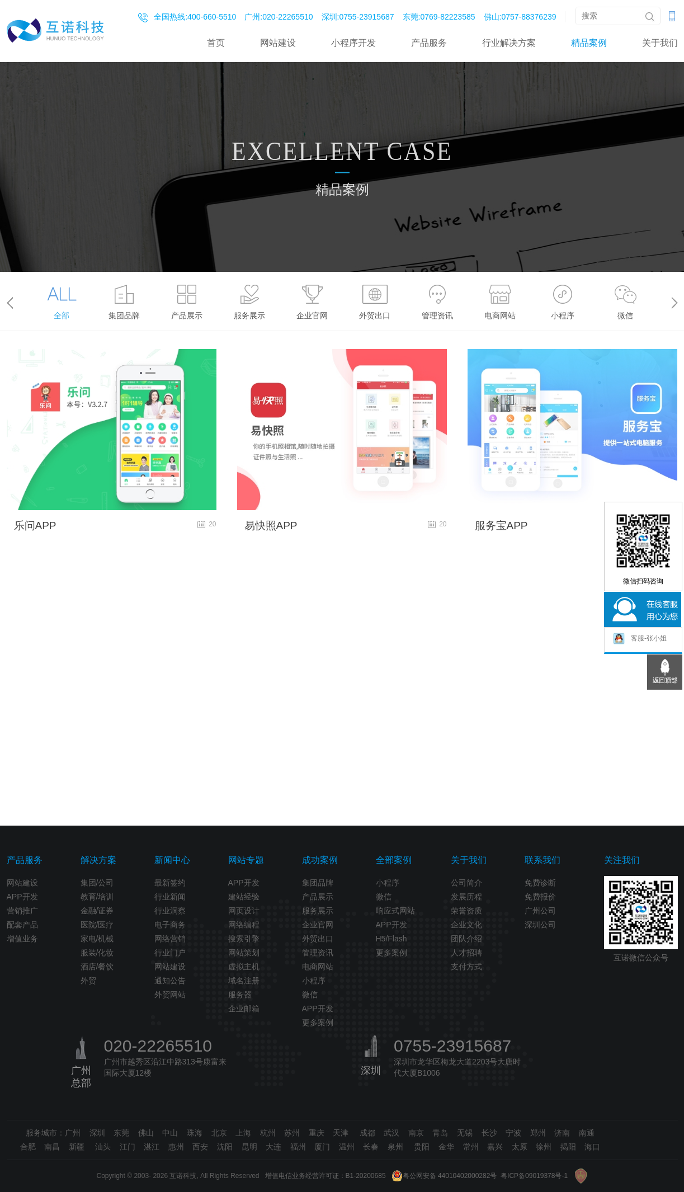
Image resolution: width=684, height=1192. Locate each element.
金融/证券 (97, 910)
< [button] (10, 302)
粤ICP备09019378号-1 (534, 1176)
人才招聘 (466, 952)
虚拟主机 (244, 966)
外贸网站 (170, 994)
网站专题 (246, 860)
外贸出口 (317, 938)
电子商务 (170, 924)
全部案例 (394, 860)
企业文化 (466, 924)
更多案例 (317, 1022)
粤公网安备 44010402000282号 (444, 1175)
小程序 (314, 980)
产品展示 (317, 896)
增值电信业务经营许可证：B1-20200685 (325, 1176)
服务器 (240, 994)
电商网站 (317, 966)
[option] (61, 299)
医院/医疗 (97, 924)
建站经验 (244, 896)
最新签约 (170, 882)
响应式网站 (395, 910)
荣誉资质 (466, 910)
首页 (216, 43)
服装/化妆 (97, 952)
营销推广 (22, 910)
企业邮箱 (244, 1008)
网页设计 (244, 910)
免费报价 (540, 896)
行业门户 (170, 952)
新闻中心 (172, 860)
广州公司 (540, 910)
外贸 (88, 980)
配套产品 (22, 924)
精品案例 (589, 43)
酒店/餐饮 (97, 966)
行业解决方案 (509, 43)
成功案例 (320, 860)
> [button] (675, 302)
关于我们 (660, 43)
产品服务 (429, 43)
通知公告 (170, 980)
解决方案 (98, 860)
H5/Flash (391, 938)
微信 (310, 994)
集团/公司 (97, 882)
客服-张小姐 (639, 638)
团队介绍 (466, 938)
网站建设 (278, 43)
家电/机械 (97, 938)
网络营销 (170, 938)
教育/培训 (97, 896)
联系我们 (542, 860)
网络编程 (244, 924)
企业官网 (317, 924)
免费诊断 (540, 882)
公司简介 (466, 882)
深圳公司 (540, 924)
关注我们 (622, 860)
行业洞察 (170, 910)
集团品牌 (317, 882)
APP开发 (22, 896)
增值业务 (22, 938)
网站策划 (244, 952)
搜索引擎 (244, 938)
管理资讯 (317, 952)
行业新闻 (170, 896)
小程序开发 (353, 43)
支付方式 (466, 966)
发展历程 (466, 896)
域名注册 (244, 980)
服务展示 (317, 910)
